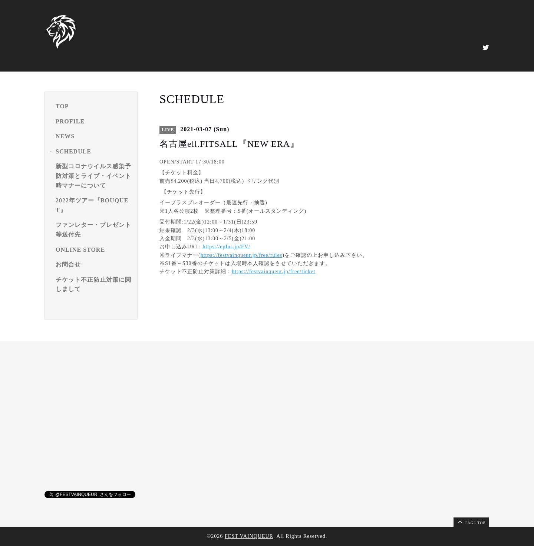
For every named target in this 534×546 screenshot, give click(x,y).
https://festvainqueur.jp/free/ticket (273, 271)
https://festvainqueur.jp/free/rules (241, 255)
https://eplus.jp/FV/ (226, 246)
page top (470, 521)
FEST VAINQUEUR (249, 536)
